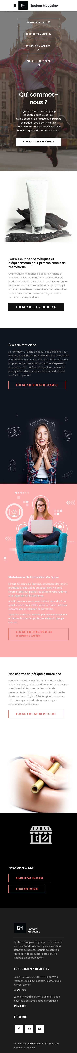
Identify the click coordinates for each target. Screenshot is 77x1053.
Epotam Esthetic (35, 1043)
